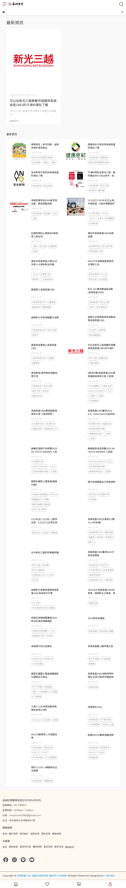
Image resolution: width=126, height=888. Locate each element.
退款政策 (35, 833)
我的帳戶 (24, 833)
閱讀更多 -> (15, 120)
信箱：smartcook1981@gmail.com (21, 815)
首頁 (4, 847)
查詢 (4, 833)
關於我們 (13, 833)
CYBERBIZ (109, 875)
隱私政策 (45, 833)
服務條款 (56, 833)
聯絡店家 (69, 847)
